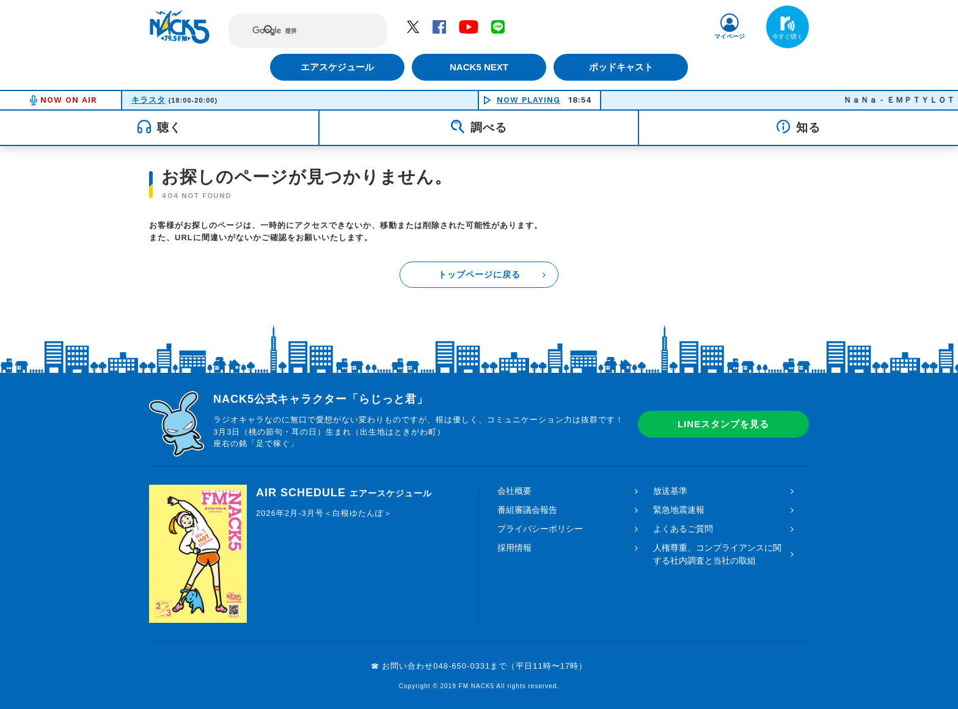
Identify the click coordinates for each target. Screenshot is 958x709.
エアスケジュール (335, 67)
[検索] (296, 30)
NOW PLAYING (528, 100)
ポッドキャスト (623, 67)
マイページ (729, 36)
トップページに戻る (479, 274)
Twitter (413, 26)
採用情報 (514, 548)
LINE (498, 26)
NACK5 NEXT (479, 67)
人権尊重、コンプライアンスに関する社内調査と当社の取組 (717, 554)
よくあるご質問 (683, 529)
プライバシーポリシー (540, 529)
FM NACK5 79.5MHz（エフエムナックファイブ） (179, 27)
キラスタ (148, 100)
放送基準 (670, 491)
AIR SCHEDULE (344, 493)
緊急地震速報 (678, 510)
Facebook (439, 26)
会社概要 (514, 491)
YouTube (468, 26)
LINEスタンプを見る (723, 424)
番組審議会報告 (527, 510)
